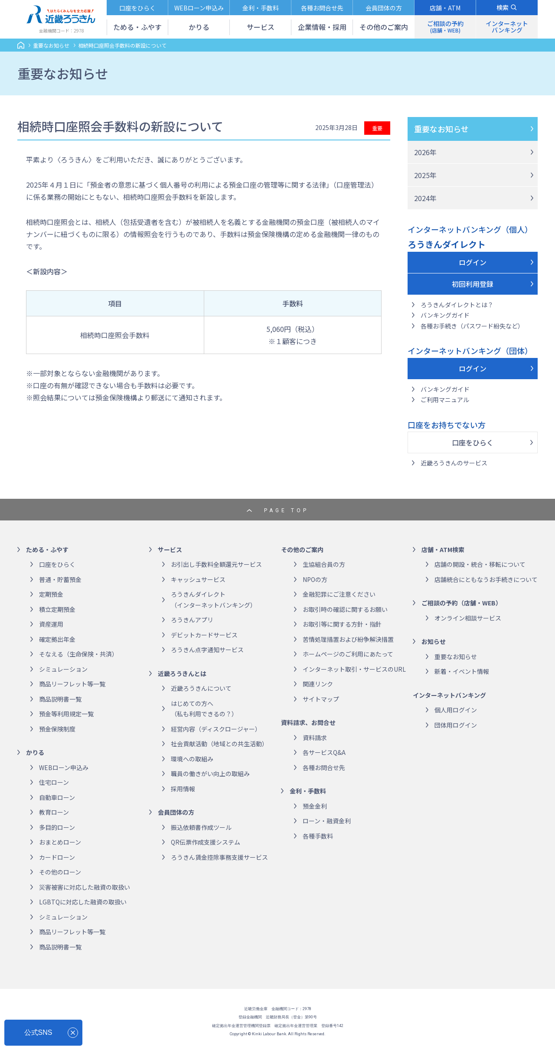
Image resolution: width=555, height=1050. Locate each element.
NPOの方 (315, 579)
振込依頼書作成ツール (201, 827)
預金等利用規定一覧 (66, 713)
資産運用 (51, 624)
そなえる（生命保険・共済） (78, 654)
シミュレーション (63, 669)
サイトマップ (321, 699)
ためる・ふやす (47, 549)
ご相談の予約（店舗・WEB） (461, 602)
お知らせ (433, 641)
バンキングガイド (445, 315)
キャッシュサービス (198, 579)
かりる (35, 752)
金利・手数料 (308, 791)
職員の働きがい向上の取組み (210, 773)
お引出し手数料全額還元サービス (216, 564)
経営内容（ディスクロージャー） (216, 729)
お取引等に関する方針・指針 (342, 624)
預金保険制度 (57, 729)
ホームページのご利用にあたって (348, 654)
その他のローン (60, 872)
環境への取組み (192, 758)
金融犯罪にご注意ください (339, 594)
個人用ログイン (455, 709)
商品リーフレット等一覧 (72, 683)
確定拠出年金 (57, 639)
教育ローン (54, 812)
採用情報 (183, 788)
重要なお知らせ (441, 128)
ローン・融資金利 (327, 820)
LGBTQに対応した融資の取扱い (83, 901)
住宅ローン (54, 782)
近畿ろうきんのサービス (454, 462)
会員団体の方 (176, 812)
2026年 (425, 152)
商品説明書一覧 (60, 699)
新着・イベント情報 (461, 671)
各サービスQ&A (324, 752)
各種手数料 (318, 836)
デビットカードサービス (204, 635)
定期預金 (51, 594)
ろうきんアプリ (192, 619)
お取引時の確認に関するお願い (345, 609)
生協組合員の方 (324, 564)
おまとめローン (60, 842)
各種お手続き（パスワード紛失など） (472, 326)
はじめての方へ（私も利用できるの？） (204, 708)
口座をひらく (472, 442)
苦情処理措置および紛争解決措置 (348, 639)
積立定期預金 (57, 609)
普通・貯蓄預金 (60, 579)
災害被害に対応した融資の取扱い (84, 887)
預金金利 (315, 806)
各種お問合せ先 (324, 767)
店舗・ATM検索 (442, 549)
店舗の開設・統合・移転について (480, 564)
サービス (170, 549)
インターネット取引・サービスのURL (354, 669)
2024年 (425, 198)
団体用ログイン (455, 725)
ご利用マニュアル (445, 399)
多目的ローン (57, 827)
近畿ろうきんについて (201, 688)
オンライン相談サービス (467, 618)
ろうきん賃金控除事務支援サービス (219, 857)
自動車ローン (57, 797)
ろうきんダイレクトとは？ (457, 304)
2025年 (425, 175)
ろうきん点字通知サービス (207, 649)
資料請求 (315, 737)
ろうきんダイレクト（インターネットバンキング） (213, 599)
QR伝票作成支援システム (205, 842)
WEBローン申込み (63, 767)
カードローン (57, 857)
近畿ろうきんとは (182, 673)
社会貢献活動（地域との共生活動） (219, 743)
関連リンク (318, 683)
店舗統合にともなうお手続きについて (486, 579)
